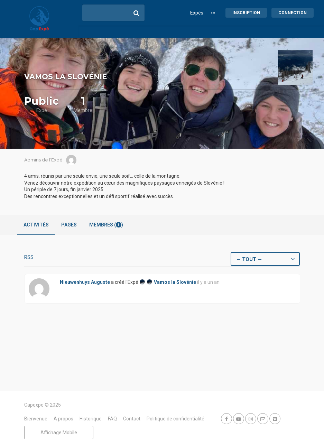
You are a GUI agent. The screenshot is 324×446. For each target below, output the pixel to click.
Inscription (246, 12)
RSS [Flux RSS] (29, 257)
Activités (36, 224)
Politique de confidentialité (175, 418)
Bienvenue (35, 418)
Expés (196, 13)
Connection (292, 12)
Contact (131, 418)
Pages (69, 224)
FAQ (112, 418)
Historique (91, 418)
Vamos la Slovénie (175, 282)
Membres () (106, 224)
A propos (63, 418)
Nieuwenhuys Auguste (85, 282)
